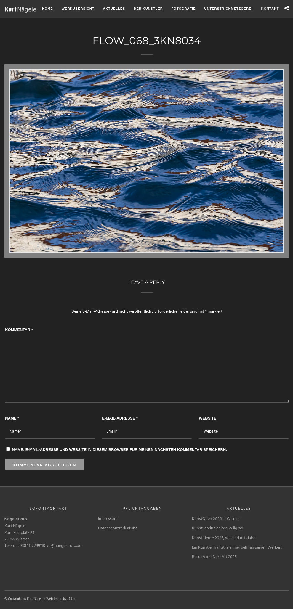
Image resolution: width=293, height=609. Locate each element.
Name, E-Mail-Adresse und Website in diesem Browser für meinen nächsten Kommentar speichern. (119, 449)
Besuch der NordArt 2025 (214, 557)
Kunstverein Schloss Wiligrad (217, 528)
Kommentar (19, 329)
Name (12, 418)
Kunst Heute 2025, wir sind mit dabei (224, 538)
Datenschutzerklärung (118, 528)
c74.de (71, 599)
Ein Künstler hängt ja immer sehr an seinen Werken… (238, 547)
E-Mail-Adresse (120, 418)
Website (207, 418)
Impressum (107, 518)
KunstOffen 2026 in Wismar (216, 518)
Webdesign (54, 599)
